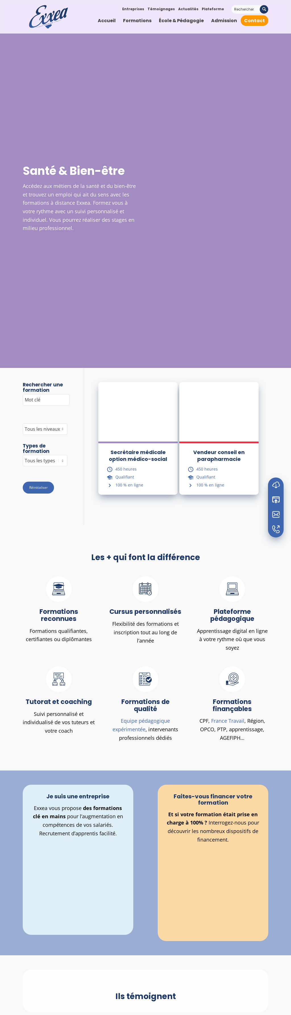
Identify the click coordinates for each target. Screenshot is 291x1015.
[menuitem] (106, 20)
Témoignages (161, 9)
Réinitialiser (38, 487)
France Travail (227, 720)
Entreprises (133, 9)
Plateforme (213, 9)
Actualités (188, 9)
